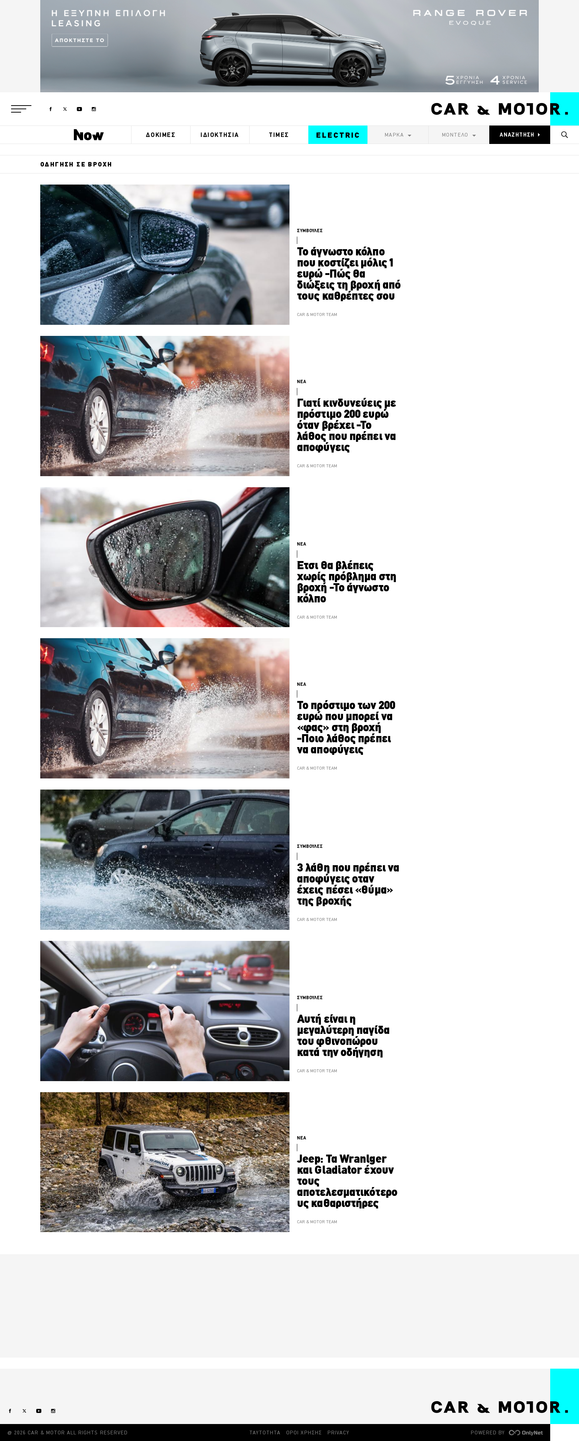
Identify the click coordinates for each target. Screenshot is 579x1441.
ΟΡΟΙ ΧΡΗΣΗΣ (304, 1432)
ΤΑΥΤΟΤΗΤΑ (265, 1432)
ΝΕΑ (301, 381)
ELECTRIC (338, 135)
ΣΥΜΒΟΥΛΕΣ (310, 230)
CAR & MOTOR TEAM (317, 314)
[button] (21, 109)
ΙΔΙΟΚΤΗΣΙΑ (220, 134)
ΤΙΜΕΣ (279, 134)
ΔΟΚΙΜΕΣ (160, 134)
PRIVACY (338, 1432)
